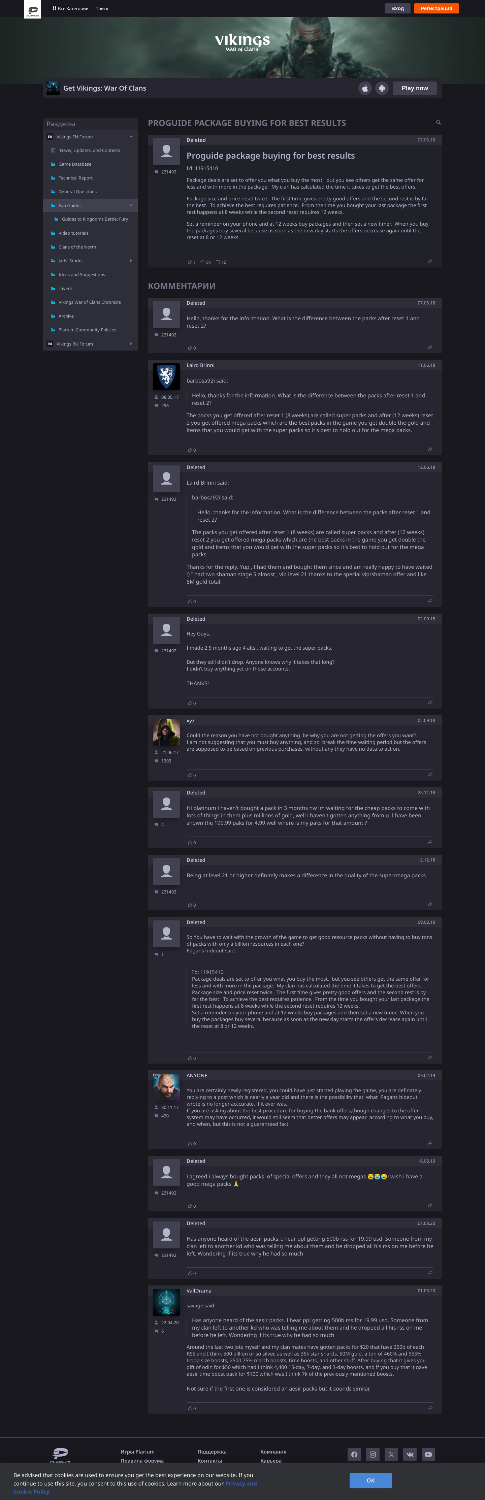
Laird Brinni (201, 365)
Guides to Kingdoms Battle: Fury (95, 219)
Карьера (271, 1461)
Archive (66, 316)
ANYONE (197, 1076)
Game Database (75, 164)
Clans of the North (77, 247)
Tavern (65, 288)
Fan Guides (70, 205)
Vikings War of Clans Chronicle (90, 302)
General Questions (78, 192)
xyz (190, 721)
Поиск (101, 8)
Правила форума (142, 1461)
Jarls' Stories (71, 261)
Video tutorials (74, 233)
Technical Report (76, 178)
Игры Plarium (138, 1451)
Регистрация (436, 8)
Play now (415, 88)
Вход (397, 8)
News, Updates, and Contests (90, 150)
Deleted (196, 140)
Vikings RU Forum (75, 344)
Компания (273, 1451)
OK (371, 1480)
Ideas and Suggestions (82, 274)
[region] (242, 1481)
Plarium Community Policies (87, 330)
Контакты (210, 1461)
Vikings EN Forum (75, 137)
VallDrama (199, 1291)
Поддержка (212, 1451)
